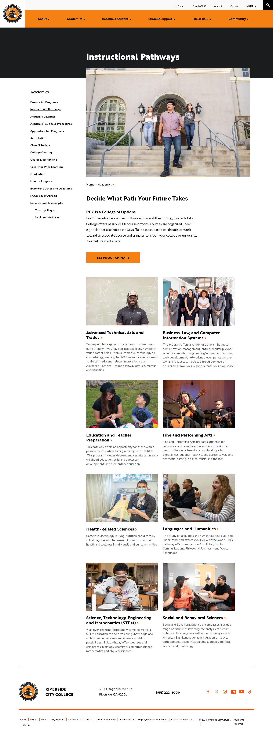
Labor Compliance (105, 719)
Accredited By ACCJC (182, 719)
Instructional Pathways (45, 109)
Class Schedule (40, 145)
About (42, 19)
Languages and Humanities (189, 528)
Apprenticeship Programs (47, 131)
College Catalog (41, 152)
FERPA (33, 719)
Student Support (160, 19)
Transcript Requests (46, 210)
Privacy (22, 719)
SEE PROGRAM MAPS (113, 257)
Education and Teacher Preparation (108, 438)
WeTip (26, 724)
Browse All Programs (44, 102)
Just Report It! (126, 719)
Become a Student (115, 19)
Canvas (234, 6)
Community (237, 19)
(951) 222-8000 (168, 692)
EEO (43, 719)
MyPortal (179, 6)
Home (90, 184)
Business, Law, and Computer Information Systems (191, 335)
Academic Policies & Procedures (51, 124)
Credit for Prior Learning (46, 167)
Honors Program (41, 181)
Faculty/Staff (199, 6)
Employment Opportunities (152, 719)
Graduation (37, 174)
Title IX (88, 719)
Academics (74, 19)
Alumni (218, 6)
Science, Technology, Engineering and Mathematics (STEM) (118, 620)
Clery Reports (57, 719)
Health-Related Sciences (110, 529)
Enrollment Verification (47, 217)
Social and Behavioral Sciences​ (193, 617)
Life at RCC (200, 19)
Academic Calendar (42, 116)
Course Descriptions (43, 160)
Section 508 (74, 719)
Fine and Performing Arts (188, 435)
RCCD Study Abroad (43, 196)
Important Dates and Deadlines (51, 188)
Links (249, 6)
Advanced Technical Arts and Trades (115, 335)
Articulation (38, 138)
